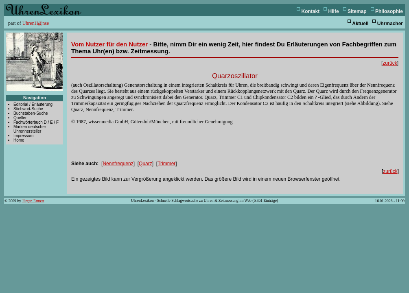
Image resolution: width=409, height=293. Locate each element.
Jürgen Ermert (33, 201)
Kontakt (311, 11)
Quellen (20, 118)
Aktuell (360, 23)
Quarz (145, 163)
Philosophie (389, 11)
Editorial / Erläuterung (32, 104)
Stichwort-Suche (28, 109)
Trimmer (166, 163)
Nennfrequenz (118, 163)
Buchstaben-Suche (30, 113)
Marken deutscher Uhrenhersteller (29, 129)
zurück (390, 63)
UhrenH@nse (35, 23)
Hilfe (333, 11)
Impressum (23, 135)
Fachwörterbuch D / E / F (36, 122)
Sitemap (357, 11)
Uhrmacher (390, 23)
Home (18, 140)
